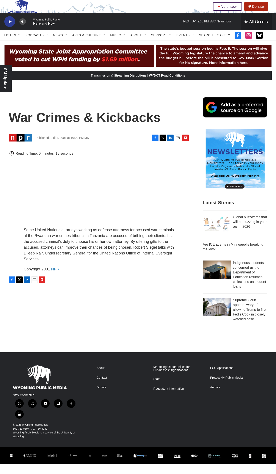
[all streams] (256, 31)
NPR (55, 279)
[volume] (22, 31)
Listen (10, 45)
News (58, 45)
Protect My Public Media (226, 387)
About (136, 45)
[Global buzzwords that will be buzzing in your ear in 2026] (217, 233)
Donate (260, 11)
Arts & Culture (86, 45)
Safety (223, 45)
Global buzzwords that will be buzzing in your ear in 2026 (250, 231)
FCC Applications (221, 377)
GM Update (5, 78)
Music (115, 45)
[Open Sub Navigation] (19, 45)
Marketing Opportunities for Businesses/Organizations (171, 378)
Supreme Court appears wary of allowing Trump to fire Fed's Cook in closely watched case (249, 319)
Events (183, 45)
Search (206, 45)
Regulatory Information (168, 398)
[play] (9, 31)
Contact (102, 387)
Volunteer (228, 11)
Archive (215, 397)
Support (159, 45)
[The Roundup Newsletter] (235, 168)
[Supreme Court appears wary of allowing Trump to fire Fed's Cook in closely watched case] (217, 317)
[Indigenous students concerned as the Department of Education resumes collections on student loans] (217, 279)
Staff (156, 388)
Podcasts (34, 45)
